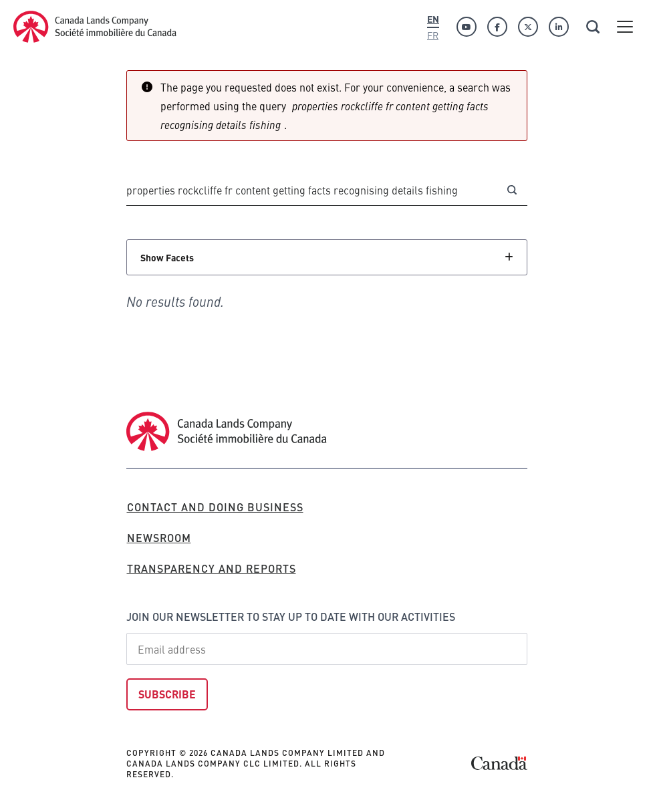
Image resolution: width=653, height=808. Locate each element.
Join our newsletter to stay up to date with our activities (290, 616)
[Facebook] (497, 27)
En (433, 18)
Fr (432, 34)
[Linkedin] (559, 27)
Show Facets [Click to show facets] (167, 257)
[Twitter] (528, 27)
